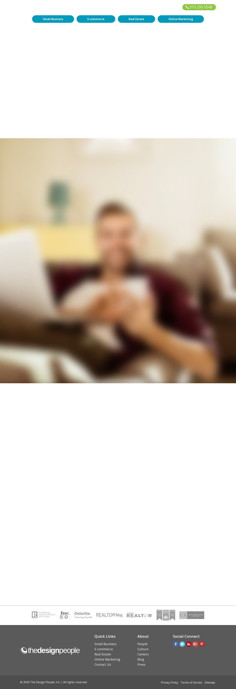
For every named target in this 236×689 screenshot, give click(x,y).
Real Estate (136, 19)
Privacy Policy (169, 682)
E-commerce (95, 19)
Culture (142, 649)
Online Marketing (180, 19)
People (142, 644)
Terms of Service (191, 682)
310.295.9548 (199, 7)
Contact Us (102, 664)
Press (141, 664)
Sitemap (210, 682)
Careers (143, 654)
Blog (140, 659)
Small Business (53, 19)
